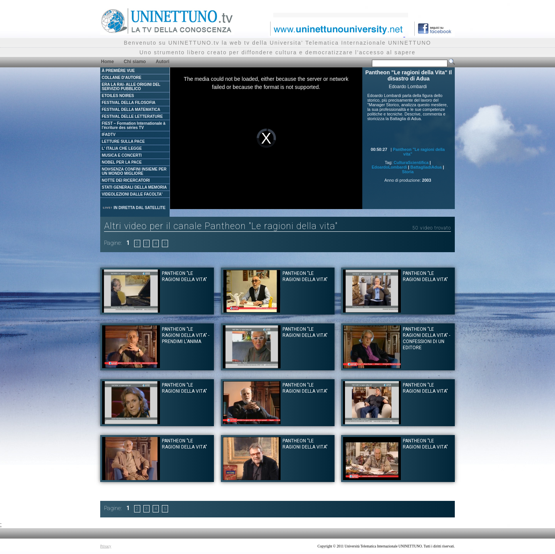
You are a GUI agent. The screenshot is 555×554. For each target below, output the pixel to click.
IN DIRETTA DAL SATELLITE (133, 208)
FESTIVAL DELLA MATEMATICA (131, 109)
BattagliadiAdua (426, 167)
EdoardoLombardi (389, 167)
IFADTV (109, 134)
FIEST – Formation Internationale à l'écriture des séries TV (133, 125)
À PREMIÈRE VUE (118, 71)
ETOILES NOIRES (118, 96)
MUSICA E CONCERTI (122, 155)
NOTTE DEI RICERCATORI (126, 180)
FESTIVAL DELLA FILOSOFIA (128, 102)
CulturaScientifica (411, 162)
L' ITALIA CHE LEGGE (122, 148)
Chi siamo (135, 61)
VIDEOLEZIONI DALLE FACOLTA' (132, 194)
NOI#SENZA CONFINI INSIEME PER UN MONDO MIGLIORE (134, 171)
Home (107, 61)
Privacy (105, 546)
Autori (162, 61)
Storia (408, 171)
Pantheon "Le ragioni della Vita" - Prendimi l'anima (185, 335)
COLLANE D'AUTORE (121, 77)
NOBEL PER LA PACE (122, 162)
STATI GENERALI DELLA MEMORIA (134, 187)
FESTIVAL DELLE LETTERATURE (132, 116)
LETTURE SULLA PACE (123, 141)
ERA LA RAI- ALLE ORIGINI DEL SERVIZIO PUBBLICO (131, 86)
